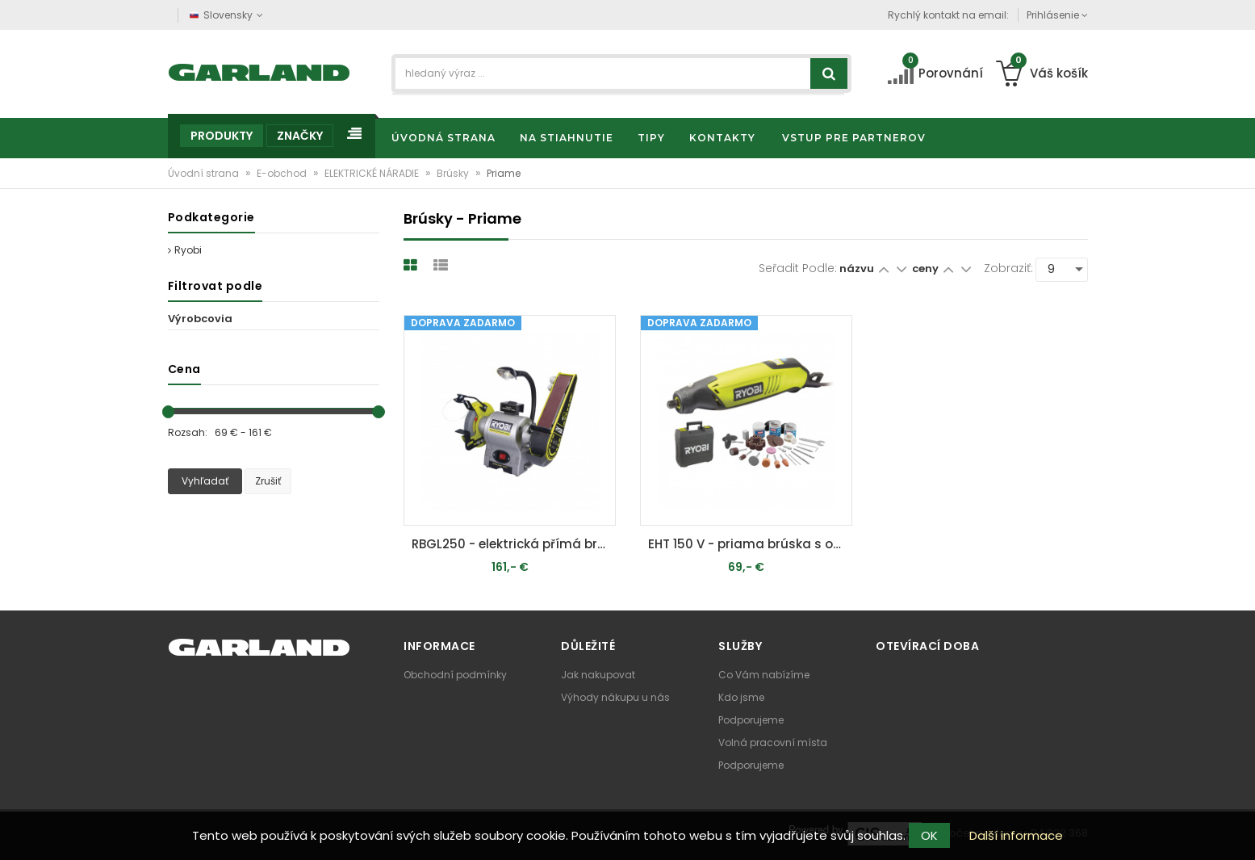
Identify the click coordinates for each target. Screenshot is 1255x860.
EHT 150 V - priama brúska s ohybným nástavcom (750, 543)
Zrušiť (268, 481)
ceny (926, 268)
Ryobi (185, 250)
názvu (856, 268)
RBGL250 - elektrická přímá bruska (514, 543)
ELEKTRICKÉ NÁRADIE (372, 173)
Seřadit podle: (798, 268)
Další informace (1016, 835)
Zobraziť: (1008, 268)
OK (929, 835)
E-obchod (283, 173)
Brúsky (454, 173)
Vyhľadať (205, 481)
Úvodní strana (204, 173)
